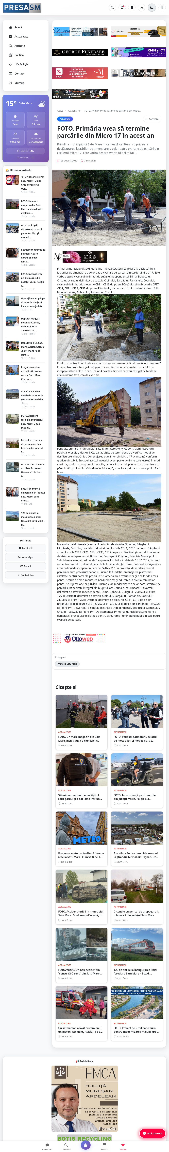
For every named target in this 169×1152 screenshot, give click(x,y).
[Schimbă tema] (152, 7)
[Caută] (112, 7)
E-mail (25, 566)
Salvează (152, 119)
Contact (16, 74)
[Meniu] (162, 7)
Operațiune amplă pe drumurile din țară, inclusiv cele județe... (33, 302)
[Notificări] (122, 7)
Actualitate (18, 37)
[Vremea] (141, 7)
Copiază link (25, 575)
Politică (16, 55)
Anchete (17, 46)
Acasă (15, 27)
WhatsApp (25, 557)
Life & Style (19, 64)
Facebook (26, 548)
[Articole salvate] (131, 7)
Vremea (16, 83)
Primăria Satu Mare (67, 663)
